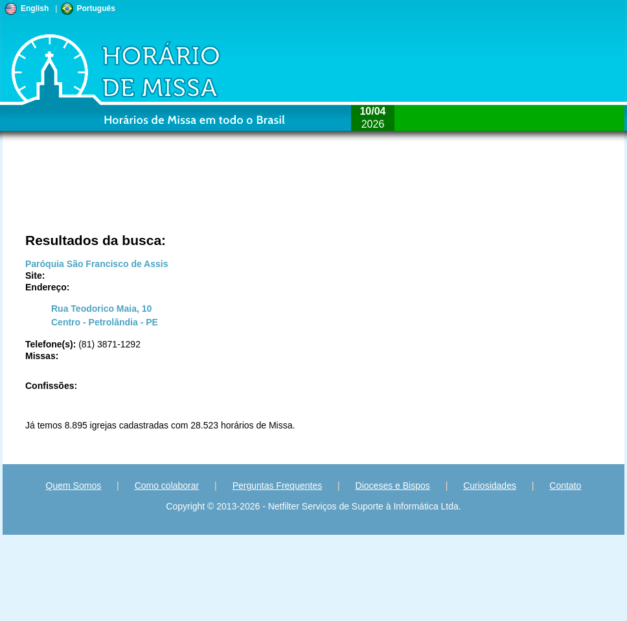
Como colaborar (167, 485)
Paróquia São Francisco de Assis (96, 264)
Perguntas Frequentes (278, 485)
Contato (565, 485)
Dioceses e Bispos (393, 485)
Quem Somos (74, 485)
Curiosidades (489, 485)
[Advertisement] (268, 194)
